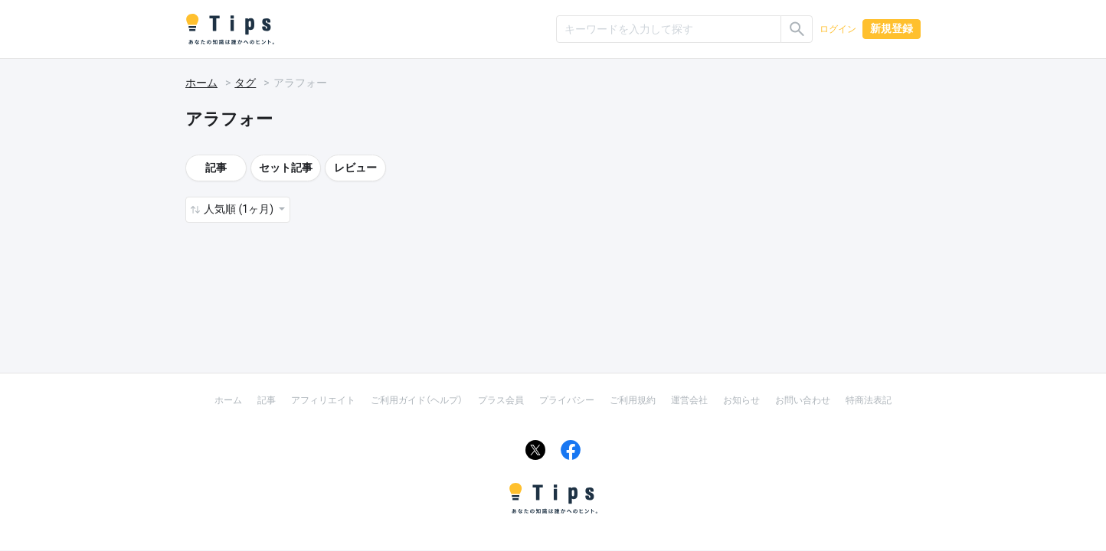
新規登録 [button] (891, 28)
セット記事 (285, 167)
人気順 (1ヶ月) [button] (240, 209)
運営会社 (689, 400)
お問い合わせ (802, 400)
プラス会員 (501, 400)
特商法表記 (869, 400)
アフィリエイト (323, 400)
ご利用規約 (633, 400)
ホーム (201, 83)
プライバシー (566, 400)
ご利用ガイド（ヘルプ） (417, 400)
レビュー (355, 167)
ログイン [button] (838, 29)
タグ (245, 83)
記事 (216, 167)
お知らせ (741, 400)
